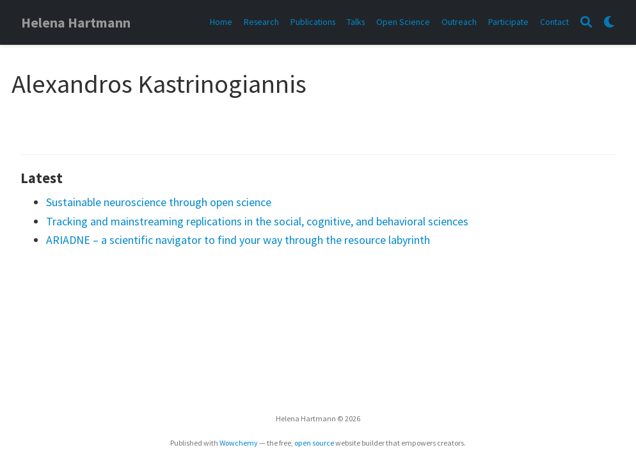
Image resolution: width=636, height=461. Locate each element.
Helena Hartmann (76, 22)
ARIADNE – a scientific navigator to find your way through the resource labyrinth (238, 239)
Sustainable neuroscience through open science (158, 202)
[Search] (586, 22)
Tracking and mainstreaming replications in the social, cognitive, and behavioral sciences (257, 221)
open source (314, 443)
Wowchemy (238, 443)
